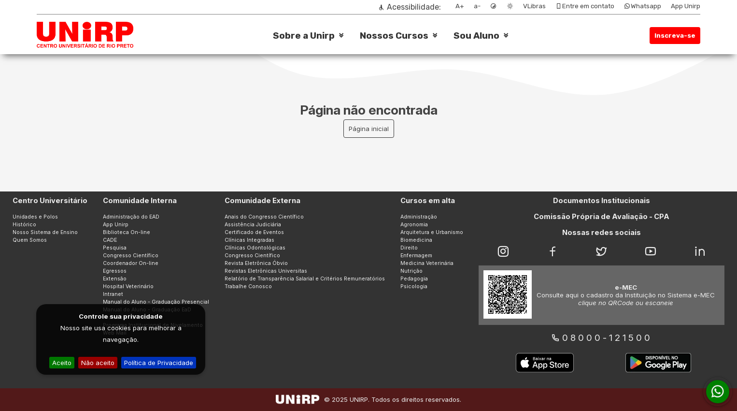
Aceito (61, 363)
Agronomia (414, 224)
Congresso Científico (130, 255)
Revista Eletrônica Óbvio (256, 263)
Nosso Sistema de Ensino (45, 232)
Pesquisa (115, 248)
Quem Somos (30, 240)
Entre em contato (584, 6)
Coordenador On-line (130, 263)
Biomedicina (416, 240)
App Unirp (685, 6)
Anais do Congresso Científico (264, 217)
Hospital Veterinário (128, 286)
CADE (110, 240)
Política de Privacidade (158, 363)
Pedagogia (414, 279)
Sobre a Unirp (304, 35)
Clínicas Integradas (249, 240)
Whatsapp (642, 6)
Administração (418, 217)
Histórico (24, 224)
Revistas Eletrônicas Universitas (266, 271)
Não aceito (97, 363)
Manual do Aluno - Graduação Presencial (156, 302)
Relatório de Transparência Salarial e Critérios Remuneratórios (305, 279)
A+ (459, 6)
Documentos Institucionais (601, 200)
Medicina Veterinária (427, 263)
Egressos (115, 271)
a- (477, 6)
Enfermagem (416, 255)
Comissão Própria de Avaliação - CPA (601, 216)
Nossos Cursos (394, 35)
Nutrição (411, 271)
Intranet (113, 294)
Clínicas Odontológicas (255, 248)
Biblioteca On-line (126, 232)
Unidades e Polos (35, 217)
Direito (409, 248)
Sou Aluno (476, 35)
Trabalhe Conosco (248, 286)
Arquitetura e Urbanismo (431, 232)
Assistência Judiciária (253, 224)
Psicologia (413, 286)
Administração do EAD (131, 217)
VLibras (534, 6)
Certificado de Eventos (254, 232)
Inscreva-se (674, 35)
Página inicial (369, 128)
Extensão (115, 279)
